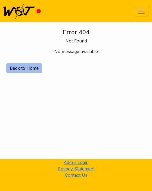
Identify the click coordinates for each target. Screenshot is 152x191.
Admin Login (76, 162)
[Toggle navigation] (141, 11)
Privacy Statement (76, 168)
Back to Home (24, 68)
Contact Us (76, 175)
